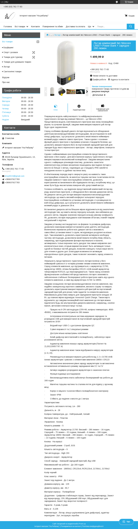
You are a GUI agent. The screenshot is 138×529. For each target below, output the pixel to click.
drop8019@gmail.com (14, 176)
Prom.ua (82, 524)
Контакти (35, 26)
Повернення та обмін (53, 26)
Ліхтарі (57, 35)
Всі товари (20, 26)
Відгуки (5, 77)
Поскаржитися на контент (71, 526)
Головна (8, 26)
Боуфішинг (9, 47)
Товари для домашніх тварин (17, 62)
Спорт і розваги (11, 52)
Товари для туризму (13, 57)
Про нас (6, 82)
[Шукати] (130, 26)
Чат (126, 521)
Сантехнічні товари (12, 71)
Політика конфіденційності (93, 526)
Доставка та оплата (75, 26)
